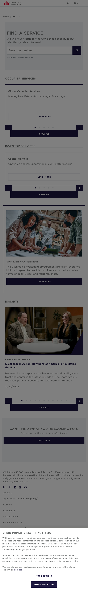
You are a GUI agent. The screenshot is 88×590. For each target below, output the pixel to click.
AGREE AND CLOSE (44, 584)
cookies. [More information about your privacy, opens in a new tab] (18, 570)
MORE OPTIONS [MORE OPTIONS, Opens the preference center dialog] (44, 576)
